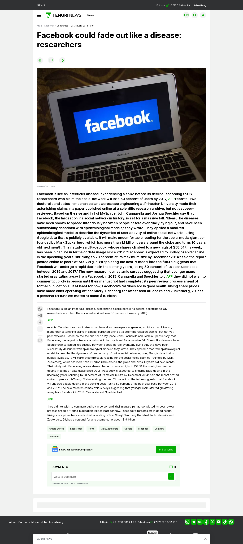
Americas (54, 436)
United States (56, 428)
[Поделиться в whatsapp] (40, 309)
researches (76, 428)
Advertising (200, 5)
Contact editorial (28, 522)
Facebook (143, 428)
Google (128, 428)
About (13, 522)
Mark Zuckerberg (109, 428)
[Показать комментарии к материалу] (40, 340)
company (159, 428)
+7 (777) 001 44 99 (124, 522)
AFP (171, 199)
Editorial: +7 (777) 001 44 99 (173, 5)
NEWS (41, 5)
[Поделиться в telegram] (40, 315)
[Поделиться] (62, 60)
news (91, 428)
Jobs (44, 522)
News (90, 15)
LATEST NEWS (44, 539)
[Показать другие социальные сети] (40, 329)
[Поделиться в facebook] (40, 322)
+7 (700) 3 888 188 (165, 522)
